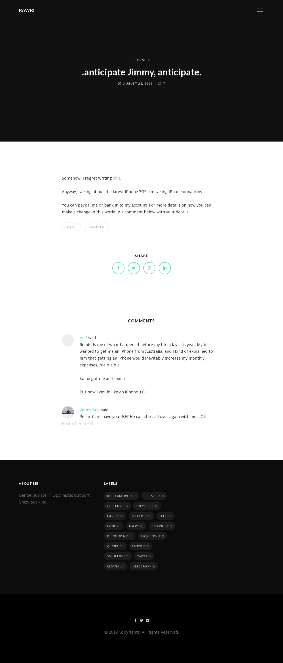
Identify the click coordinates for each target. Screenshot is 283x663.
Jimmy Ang (90, 409)
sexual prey (97, 226)
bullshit (141, 60)
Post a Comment (78, 423)
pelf (83, 337)
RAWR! (26, 10)
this (116, 178)
